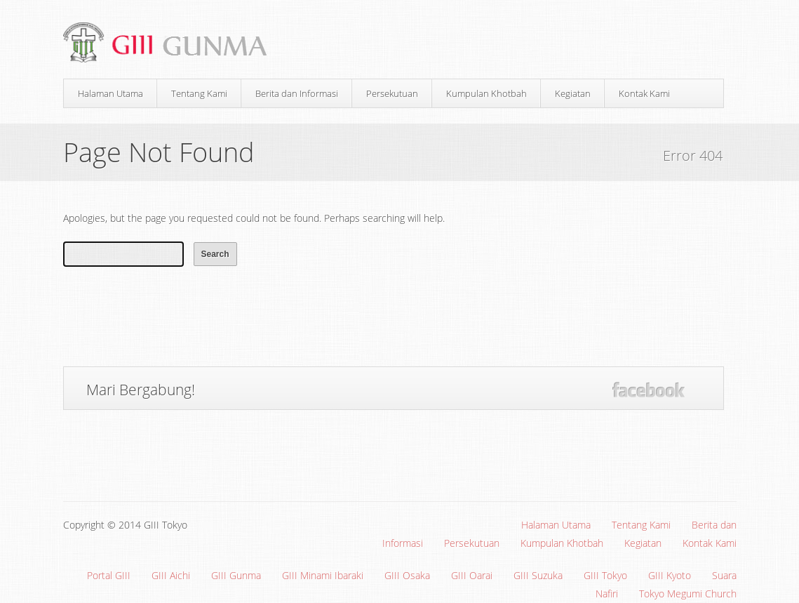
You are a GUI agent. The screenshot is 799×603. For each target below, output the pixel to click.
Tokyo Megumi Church (688, 593)
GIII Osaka (407, 575)
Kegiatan (573, 93)
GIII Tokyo (605, 575)
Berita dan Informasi (296, 93)
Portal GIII (108, 575)
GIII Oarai (471, 575)
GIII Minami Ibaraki (322, 575)
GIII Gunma (236, 575)
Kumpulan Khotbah (486, 93)
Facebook (648, 390)
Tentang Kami (199, 93)
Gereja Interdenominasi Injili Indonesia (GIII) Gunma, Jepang (170, 43)
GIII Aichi (171, 575)
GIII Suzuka (538, 575)
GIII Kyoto (669, 575)
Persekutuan (392, 93)
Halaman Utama (110, 93)
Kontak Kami (644, 93)
